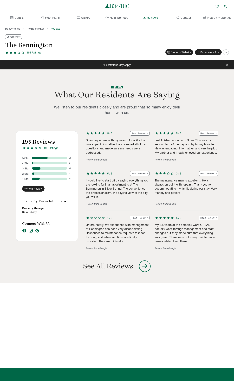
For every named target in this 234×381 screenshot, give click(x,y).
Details (17, 17)
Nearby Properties (217, 17)
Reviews (150, 17)
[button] (118, 148)
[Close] (227, 65)
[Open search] (225, 6)
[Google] (37, 231)
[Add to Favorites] (226, 52)
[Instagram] (31, 231)
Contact (183, 17)
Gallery (83, 17)
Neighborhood (116, 17)
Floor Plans (50, 18)
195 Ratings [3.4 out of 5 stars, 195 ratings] (51, 148)
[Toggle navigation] (8, 6)
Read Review (139, 133)
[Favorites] (217, 6)
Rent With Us (12, 28)
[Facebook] (24, 231)
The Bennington (35, 28)
